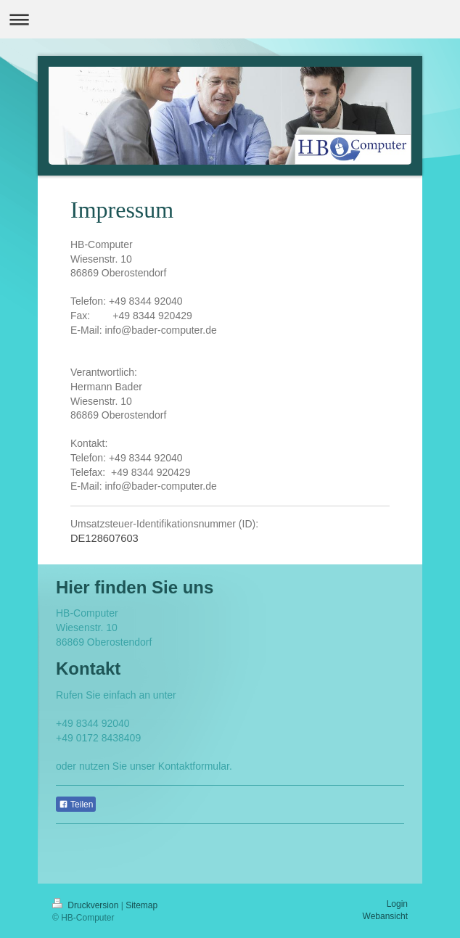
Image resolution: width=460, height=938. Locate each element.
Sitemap (141, 905)
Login (397, 904)
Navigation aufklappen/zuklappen (230, 19)
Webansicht (385, 916)
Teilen (76, 804)
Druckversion (86, 905)
